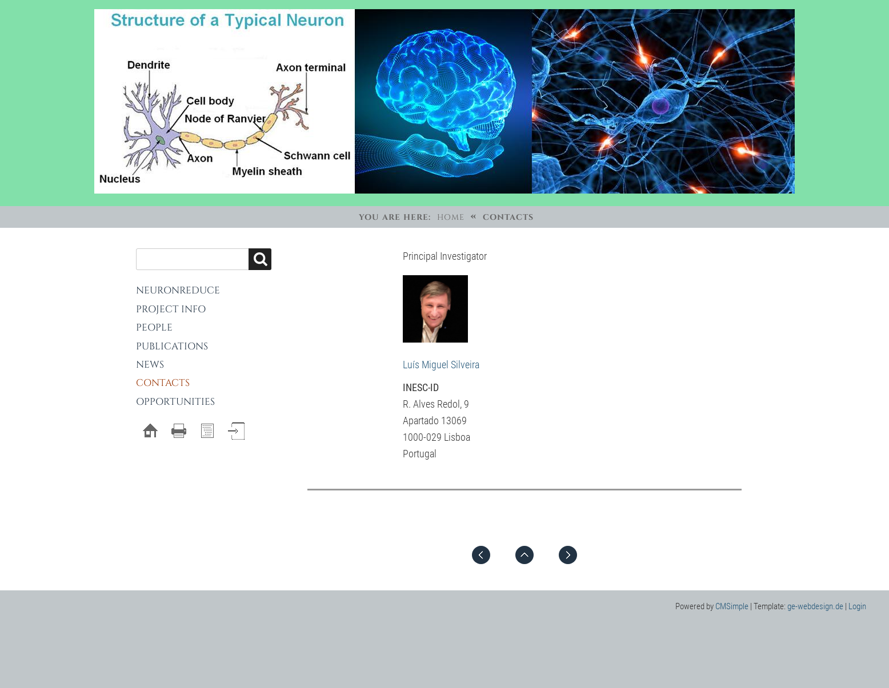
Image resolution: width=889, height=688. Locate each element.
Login (857, 606)
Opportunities (175, 401)
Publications (172, 346)
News (150, 364)
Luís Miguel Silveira (441, 365)
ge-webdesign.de (815, 606)
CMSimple (731, 606)
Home (450, 217)
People (154, 327)
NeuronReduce (178, 290)
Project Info (171, 309)
